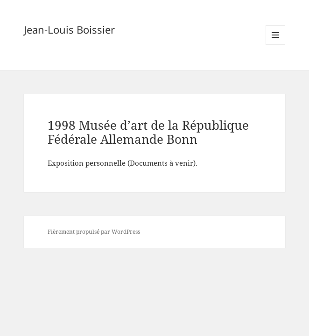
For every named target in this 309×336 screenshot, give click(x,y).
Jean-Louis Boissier (69, 29)
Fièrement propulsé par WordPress (94, 232)
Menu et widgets (275, 44)
